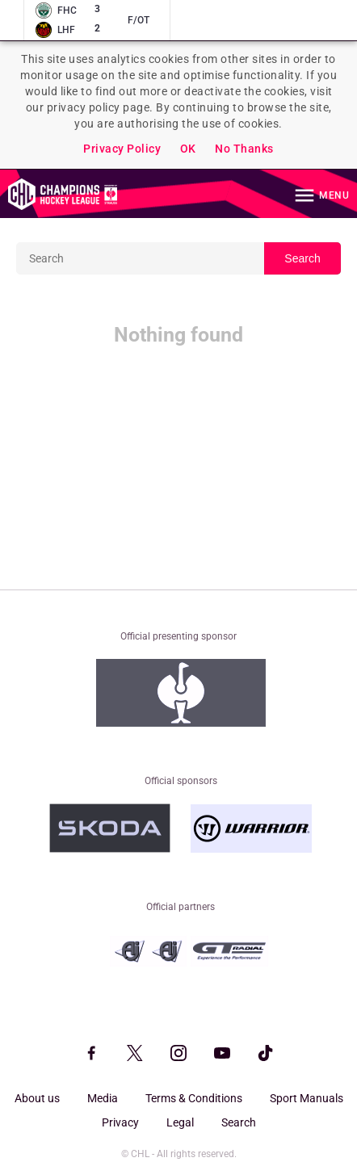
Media (102, 1098)
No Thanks (244, 148)
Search (302, 258)
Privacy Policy (122, 148)
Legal (180, 1122)
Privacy (120, 1122)
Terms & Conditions (193, 1098)
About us (37, 1098)
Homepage (62, 194)
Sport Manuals (306, 1098)
